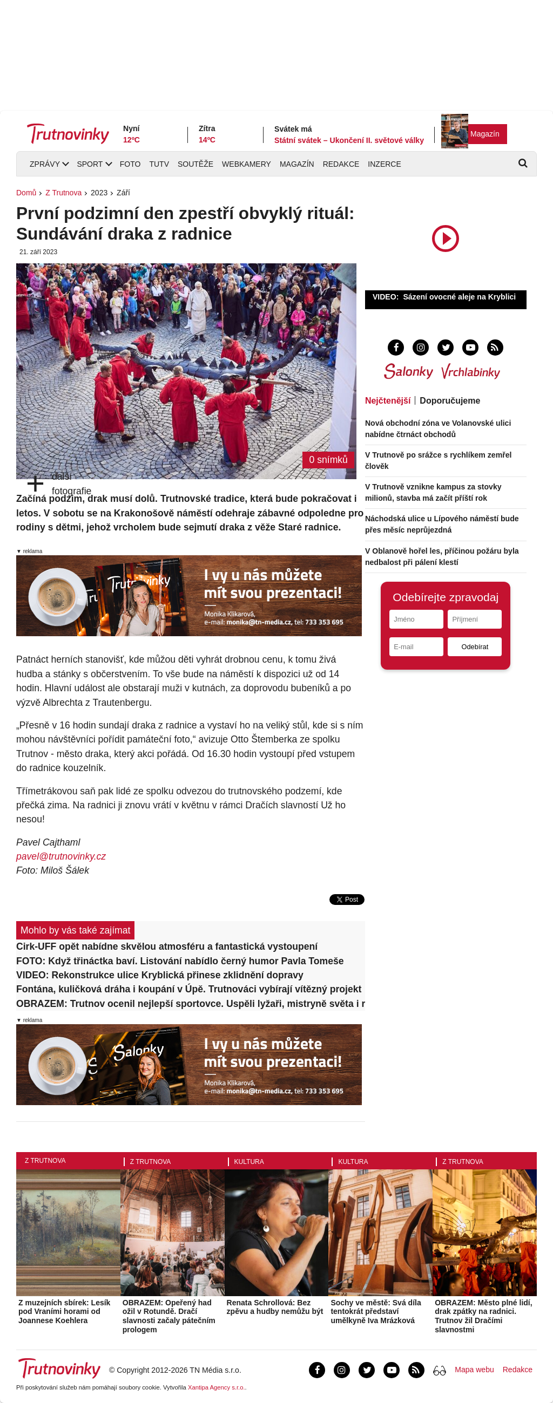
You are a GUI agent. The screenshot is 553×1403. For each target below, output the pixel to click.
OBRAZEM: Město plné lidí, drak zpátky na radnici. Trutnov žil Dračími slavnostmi (483, 1316)
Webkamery (246, 164)
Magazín (485, 134)
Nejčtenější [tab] (387, 400)
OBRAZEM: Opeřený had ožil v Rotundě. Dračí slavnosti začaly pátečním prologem (169, 1316)
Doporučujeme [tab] (450, 400)
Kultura (249, 1162)
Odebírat (474, 647)
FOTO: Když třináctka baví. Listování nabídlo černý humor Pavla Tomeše (180, 961)
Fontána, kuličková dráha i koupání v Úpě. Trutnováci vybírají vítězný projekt (188, 989)
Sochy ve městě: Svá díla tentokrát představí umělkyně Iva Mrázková (376, 1311)
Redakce (341, 164)
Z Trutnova (63, 192)
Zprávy (45, 164)
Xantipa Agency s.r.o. (216, 1387)
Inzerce (384, 164)
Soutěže (195, 164)
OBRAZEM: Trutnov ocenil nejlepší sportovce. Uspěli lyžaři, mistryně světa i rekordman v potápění (190, 1003)
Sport (90, 164)
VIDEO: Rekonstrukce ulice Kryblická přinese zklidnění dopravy (160, 975)
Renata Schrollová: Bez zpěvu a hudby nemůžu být (275, 1307)
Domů (26, 192)
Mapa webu (474, 1369)
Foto (130, 164)
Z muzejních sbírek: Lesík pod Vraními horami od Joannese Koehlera (64, 1311)
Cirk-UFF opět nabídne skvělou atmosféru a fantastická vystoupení (167, 946)
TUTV (159, 164)
